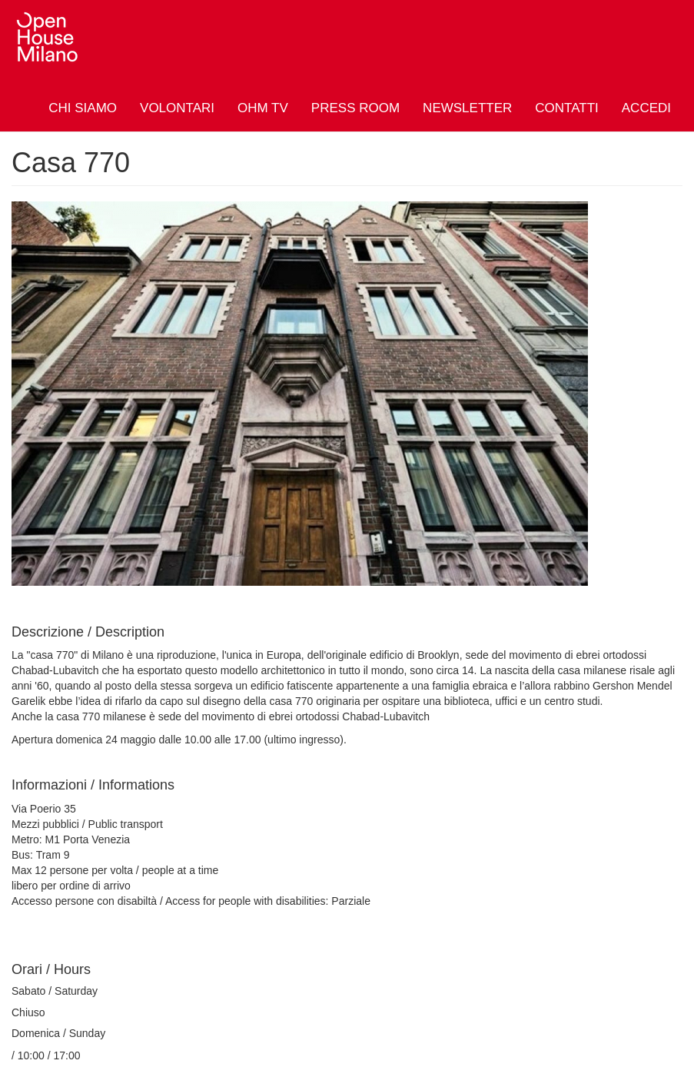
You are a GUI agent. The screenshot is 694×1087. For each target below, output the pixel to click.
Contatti (566, 108)
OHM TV (262, 108)
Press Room (355, 108)
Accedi (646, 108)
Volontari (177, 108)
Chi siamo (82, 108)
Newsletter (467, 108)
